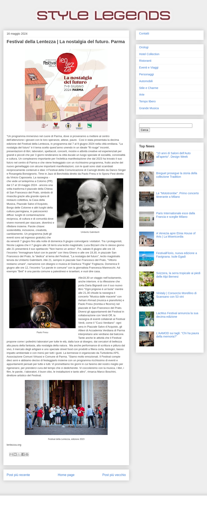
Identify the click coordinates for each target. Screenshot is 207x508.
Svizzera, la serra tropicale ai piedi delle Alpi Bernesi (178, 274)
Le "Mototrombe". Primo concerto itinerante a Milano (177, 195)
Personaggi (146, 74)
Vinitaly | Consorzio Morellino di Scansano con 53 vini (176, 294)
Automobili (146, 81)
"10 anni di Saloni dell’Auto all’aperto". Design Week (173, 155)
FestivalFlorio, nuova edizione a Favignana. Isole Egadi (176, 254)
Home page (66, 475)
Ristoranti (145, 60)
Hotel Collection (149, 54)
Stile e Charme (148, 88)
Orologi (143, 47)
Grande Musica (149, 108)
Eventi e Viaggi (148, 67)
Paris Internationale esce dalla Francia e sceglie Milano (175, 215)
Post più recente (18, 475)
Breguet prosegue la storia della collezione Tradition (176, 175)
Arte (141, 94)
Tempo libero (147, 101)
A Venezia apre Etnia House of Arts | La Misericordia (176, 235)
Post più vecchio (114, 475)
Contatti (144, 33)
